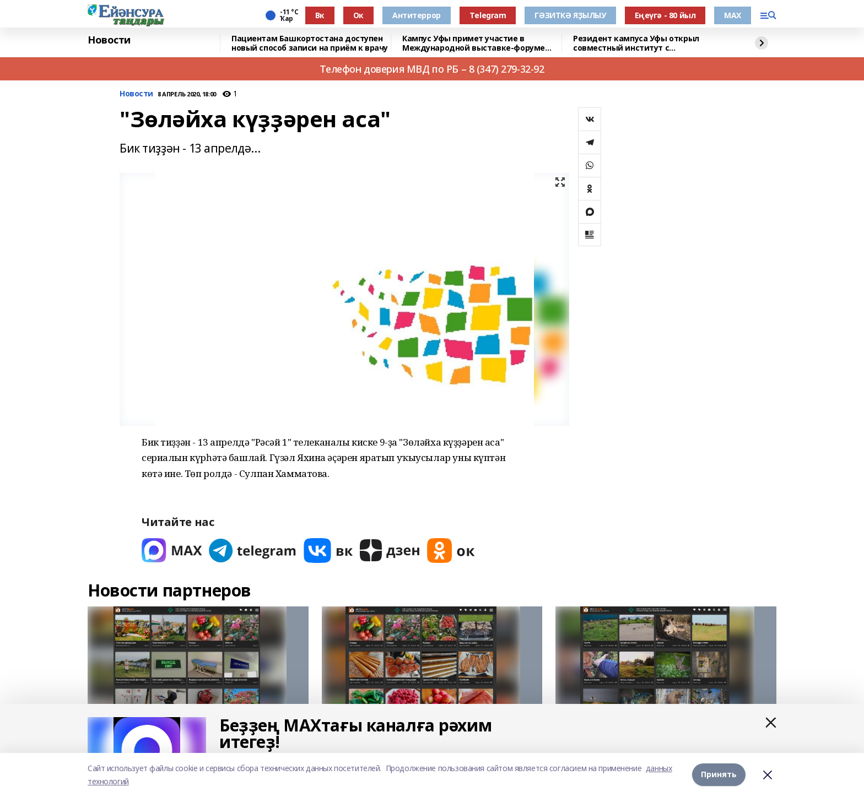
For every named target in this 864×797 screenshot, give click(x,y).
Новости (109, 40)
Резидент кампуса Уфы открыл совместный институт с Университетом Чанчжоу (636, 43)
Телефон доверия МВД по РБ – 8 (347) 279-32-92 (432, 68)
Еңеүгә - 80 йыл (665, 15)
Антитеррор (416, 15)
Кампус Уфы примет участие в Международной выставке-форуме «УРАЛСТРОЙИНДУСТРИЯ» (473, 43)
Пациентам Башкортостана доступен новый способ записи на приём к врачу (309, 43)
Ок (358, 15)
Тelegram (487, 15)
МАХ (732, 15)
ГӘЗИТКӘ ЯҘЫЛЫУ (570, 15)
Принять (719, 774)
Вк (320, 15)
